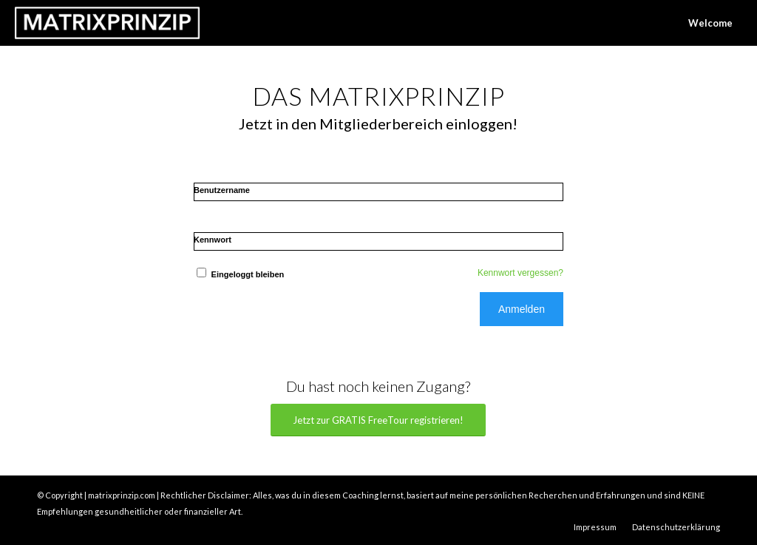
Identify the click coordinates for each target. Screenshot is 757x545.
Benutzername (222, 190)
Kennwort (212, 239)
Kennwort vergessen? (520, 273)
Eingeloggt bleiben (239, 274)
